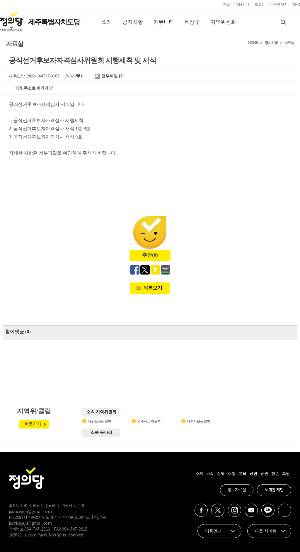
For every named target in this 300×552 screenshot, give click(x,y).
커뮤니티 (164, 22)
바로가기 (33, 424)
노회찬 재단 (274, 490)
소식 (210, 474)
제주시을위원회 (198, 421)
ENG (296, 4)
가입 (226, 4)
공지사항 (132, 22)
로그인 (260, 4)
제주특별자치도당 (54, 22)
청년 (275, 474)
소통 (231, 474)
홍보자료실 (237, 490)
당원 (253, 474)
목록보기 (152, 288)
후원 (285, 474)
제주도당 (17, 76)
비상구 (192, 22)
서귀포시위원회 (99, 421)
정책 (220, 474)
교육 (242, 474)
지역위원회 (223, 22)
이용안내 (242, 4)
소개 (107, 22)
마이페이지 (278, 4)
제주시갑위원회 (149, 421)
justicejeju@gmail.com (30, 511)
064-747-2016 (37, 529)
